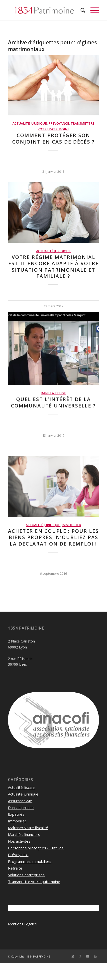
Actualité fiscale (21, 787)
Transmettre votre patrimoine (34, 881)
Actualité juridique (29, 123)
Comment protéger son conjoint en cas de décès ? (53, 138)
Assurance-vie (20, 800)
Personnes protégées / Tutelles (36, 847)
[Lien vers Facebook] (80, 956)
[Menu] (92, 10)
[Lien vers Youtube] (88, 956)
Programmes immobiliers (29, 861)
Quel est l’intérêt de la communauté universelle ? (53, 402)
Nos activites (19, 841)
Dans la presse (53, 393)
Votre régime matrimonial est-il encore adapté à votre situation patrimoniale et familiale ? (53, 266)
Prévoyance (58, 123)
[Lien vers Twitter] (73, 956)
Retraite (15, 868)
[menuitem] (80, 10)
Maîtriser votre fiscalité (28, 827)
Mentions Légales (22, 924)
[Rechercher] (80, 10)
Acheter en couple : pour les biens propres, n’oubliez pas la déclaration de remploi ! (53, 537)
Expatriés (16, 814)
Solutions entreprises (26, 874)
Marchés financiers (24, 834)
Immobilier (71, 525)
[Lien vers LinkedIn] (95, 956)
